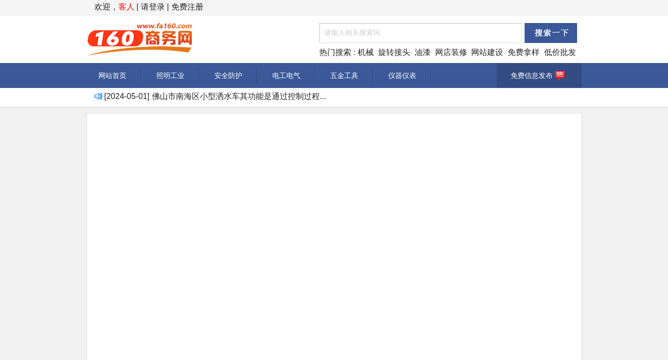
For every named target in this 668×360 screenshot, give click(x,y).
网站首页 (112, 76)
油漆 (423, 52)
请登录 (153, 6)
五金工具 (344, 76)
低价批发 (560, 52)
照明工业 (170, 76)
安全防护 (228, 76)
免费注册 (187, 6)
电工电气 (286, 76)
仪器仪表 (402, 76)
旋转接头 (394, 52)
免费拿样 (524, 52)
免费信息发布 (539, 75)
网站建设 (487, 52)
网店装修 (451, 52)
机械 (366, 52)
